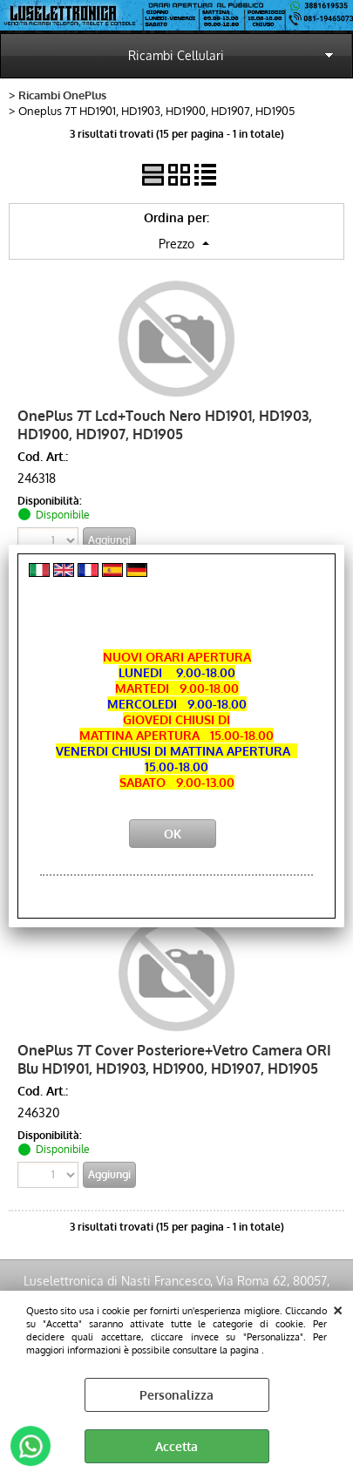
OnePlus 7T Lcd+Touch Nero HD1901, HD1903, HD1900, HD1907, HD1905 (164, 424)
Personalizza (176, 1394)
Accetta (176, 1446)
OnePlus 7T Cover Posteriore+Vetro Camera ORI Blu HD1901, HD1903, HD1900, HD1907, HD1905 (174, 1059)
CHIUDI (337, 1308)
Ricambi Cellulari (176, 55)
